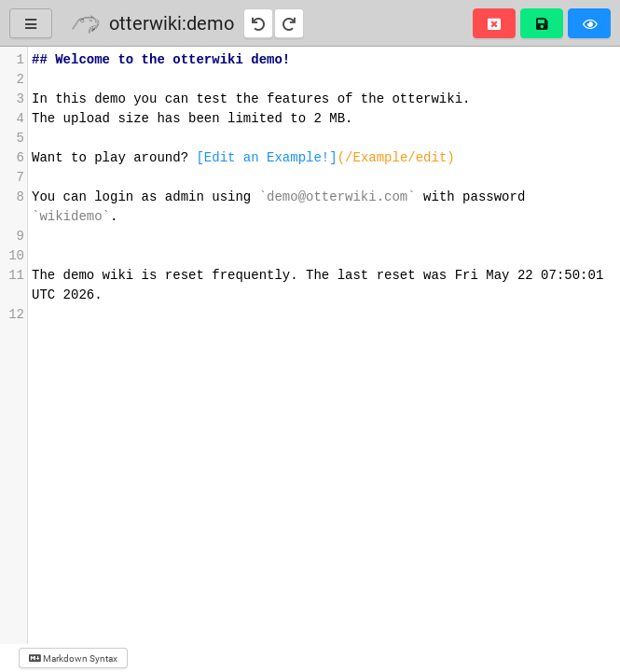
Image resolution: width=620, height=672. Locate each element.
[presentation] (324, 187)
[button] (494, 23)
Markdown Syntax (73, 658)
